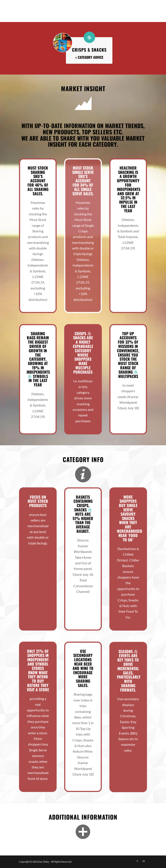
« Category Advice (89, 57)
